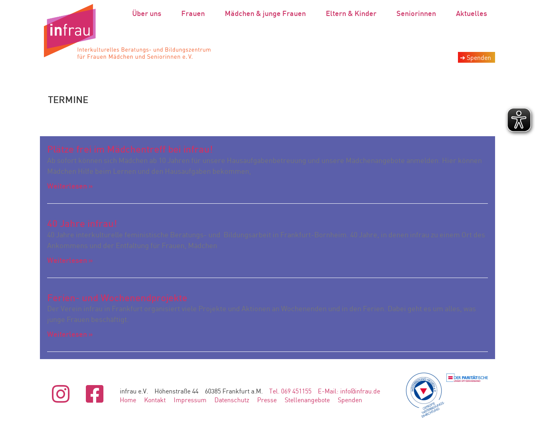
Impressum (190, 400)
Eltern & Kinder (353, 13)
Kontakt (155, 400)
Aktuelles (471, 13)
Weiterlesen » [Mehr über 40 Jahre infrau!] (70, 260)
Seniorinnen (418, 13)
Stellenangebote (307, 400)
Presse (267, 400)
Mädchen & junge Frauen (267, 13)
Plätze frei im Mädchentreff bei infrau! (130, 149)
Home (128, 400)
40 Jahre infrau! (82, 223)
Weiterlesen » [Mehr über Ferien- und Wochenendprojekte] (70, 334)
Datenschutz (231, 400)
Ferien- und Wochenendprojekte (117, 298)
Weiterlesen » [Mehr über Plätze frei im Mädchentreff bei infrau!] (70, 185)
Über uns (148, 13)
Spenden (350, 400)
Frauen (195, 13)
